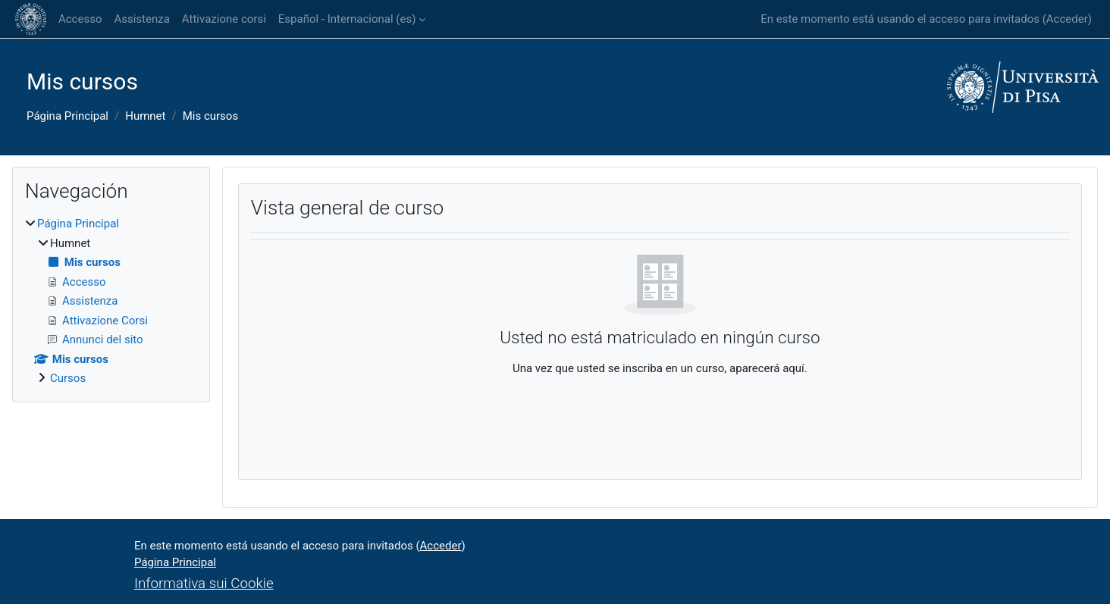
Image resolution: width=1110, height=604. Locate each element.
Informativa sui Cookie (204, 583)
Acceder (1067, 19)
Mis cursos (210, 116)
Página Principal (67, 116)
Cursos (68, 378)
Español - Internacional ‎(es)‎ (347, 19)
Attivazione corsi (224, 19)
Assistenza (141, 19)
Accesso (80, 19)
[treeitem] (111, 301)
